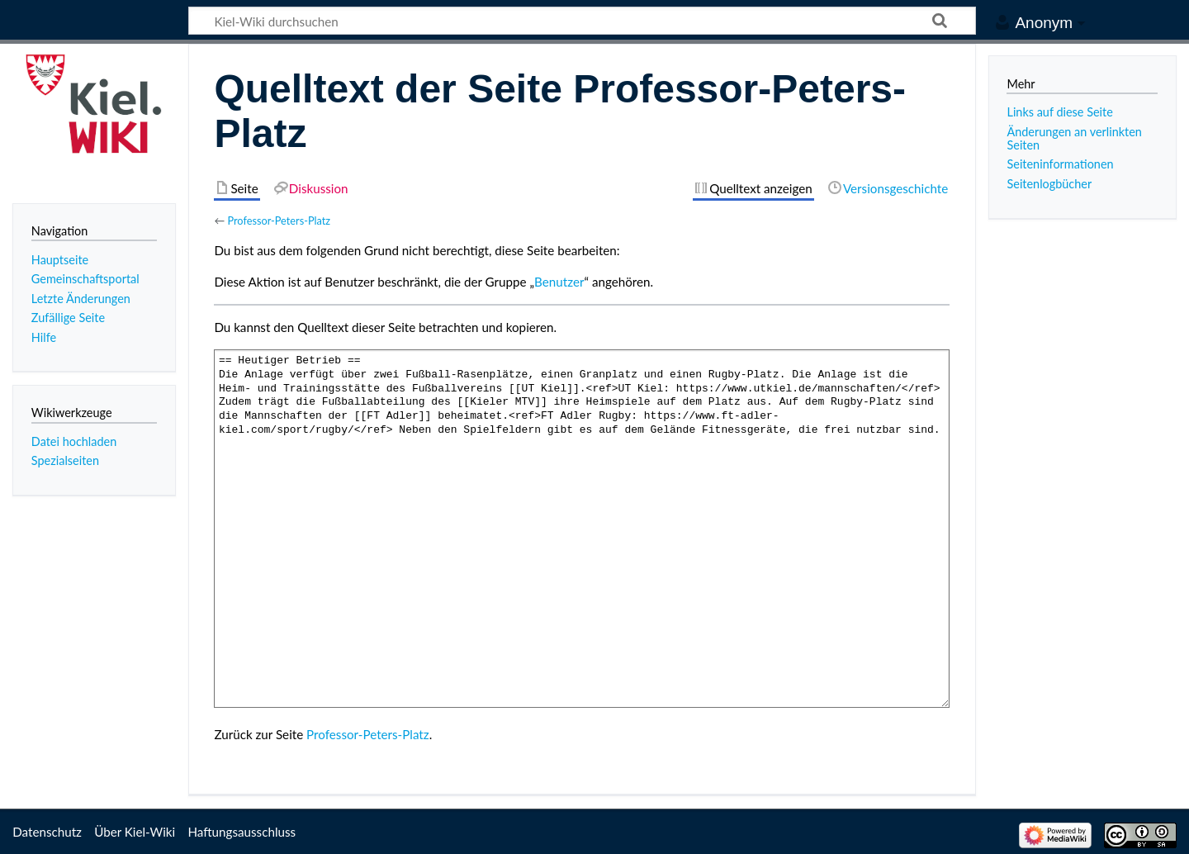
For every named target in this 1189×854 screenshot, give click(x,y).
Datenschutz (47, 831)
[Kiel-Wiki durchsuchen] (582, 20)
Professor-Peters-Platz (278, 220)
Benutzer (559, 281)
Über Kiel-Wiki (134, 831)
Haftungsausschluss (241, 831)
